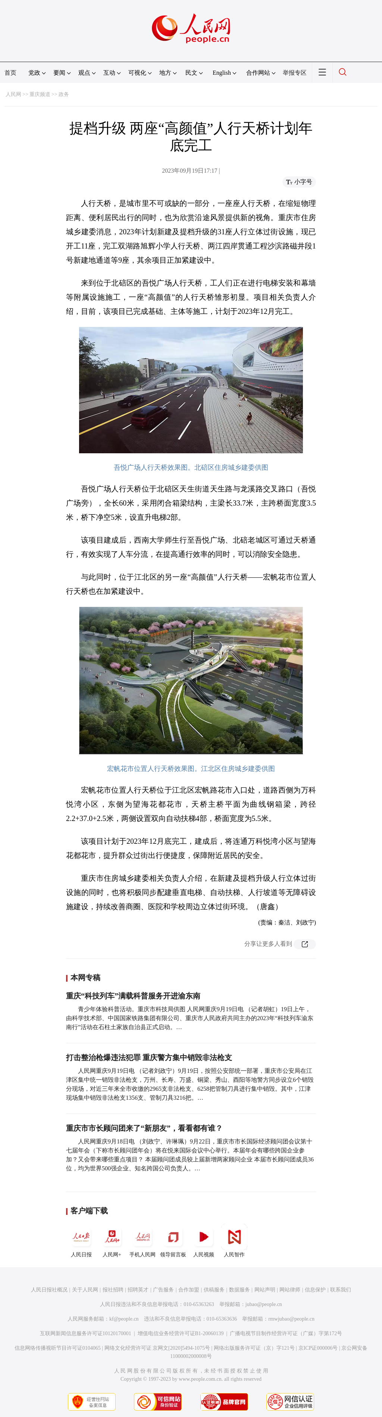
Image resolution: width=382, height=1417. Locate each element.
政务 (64, 94)
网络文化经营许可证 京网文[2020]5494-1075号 (157, 1348)
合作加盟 (188, 1290)
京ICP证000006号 (318, 1348)
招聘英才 (138, 1290)
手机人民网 (142, 1240)
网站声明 (264, 1290)
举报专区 (295, 73)
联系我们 (340, 1290)
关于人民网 (85, 1290)
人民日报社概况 (49, 1290)
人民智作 (234, 1240)
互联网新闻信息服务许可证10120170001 (85, 1333)
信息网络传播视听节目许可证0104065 (58, 1348)
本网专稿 (85, 977)
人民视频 (204, 1240)
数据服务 (239, 1290)
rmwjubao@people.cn (291, 1319)
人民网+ (112, 1240)
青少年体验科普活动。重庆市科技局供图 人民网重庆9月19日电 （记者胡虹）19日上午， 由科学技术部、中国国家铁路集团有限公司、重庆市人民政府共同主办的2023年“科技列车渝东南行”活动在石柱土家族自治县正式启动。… (189, 1018)
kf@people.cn (124, 1319)
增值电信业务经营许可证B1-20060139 (181, 1333)
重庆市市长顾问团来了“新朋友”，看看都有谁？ (144, 1128)
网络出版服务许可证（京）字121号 (254, 1348)
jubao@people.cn (263, 1304)
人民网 (13, 94)
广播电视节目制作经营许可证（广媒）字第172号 (286, 1333)
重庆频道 (39, 94)
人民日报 (81, 1240)
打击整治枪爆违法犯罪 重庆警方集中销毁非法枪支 (149, 1057)
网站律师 (289, 1290)
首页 (10, 73)
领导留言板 (173, 1240)
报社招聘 (113, 1290)
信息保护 (315, 1290)
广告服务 (163, 1290)
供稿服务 (214, 1290)
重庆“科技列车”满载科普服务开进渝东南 (133, 996)
